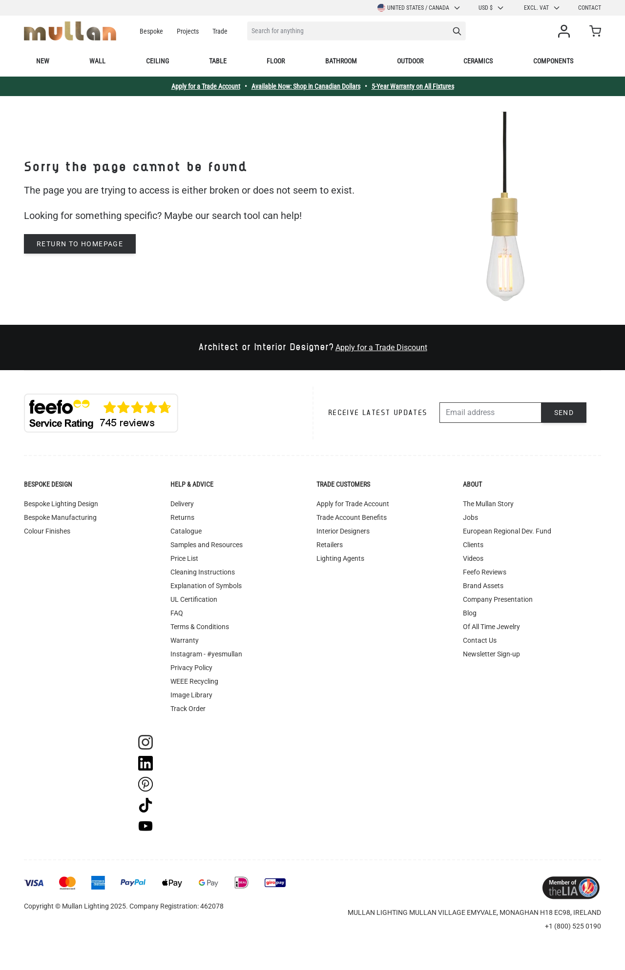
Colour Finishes (47, 531)
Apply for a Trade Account (205, 86)
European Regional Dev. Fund (507, 531)
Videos (473, 558)
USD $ (491, 8)
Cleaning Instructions (202, 572)
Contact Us (480, 640)
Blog (470, 613)
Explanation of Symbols (206, 586)
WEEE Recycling (194, 681)
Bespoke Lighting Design (61, 504)
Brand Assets (483, 586)
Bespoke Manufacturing (60, 517)
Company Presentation (498, 599)
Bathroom (341, 61)
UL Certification (193, 599)
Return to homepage (80, 244)
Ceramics (478, 61)
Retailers (329, 545)
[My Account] (566, 31)
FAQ (176, 613)
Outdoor (410, 61)
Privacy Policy (191, 668)
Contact (589, 7)
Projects (188, 31)
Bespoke (151, 31)
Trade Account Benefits (351, 517)
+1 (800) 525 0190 (573, 926)
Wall (97, 61)
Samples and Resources (206, 545)
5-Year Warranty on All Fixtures (413, 86)
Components (553, 61)
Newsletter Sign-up (491, 654)
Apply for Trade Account (352, 504)
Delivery (182, 504)
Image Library (191, 695)
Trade (220, 31)
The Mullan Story (488, 504)
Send (564, 412)
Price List (184, 558)
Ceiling (157, 61)
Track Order (188, 709)
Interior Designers (343, 531)
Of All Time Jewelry (491, 627)
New (42, 61)
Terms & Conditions (199, 627)
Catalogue (186, 531)
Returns (182, 517)
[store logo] (70, 30)
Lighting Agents (340, 558)
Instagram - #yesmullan (206, 654)
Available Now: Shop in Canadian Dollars (305, 86)
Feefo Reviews (484, 572)
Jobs (470, 517)
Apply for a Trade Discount (381, 347)
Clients (473, 545)
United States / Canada (419, 8)
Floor (276, 61)
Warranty (184, 640)
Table (218, 61)
